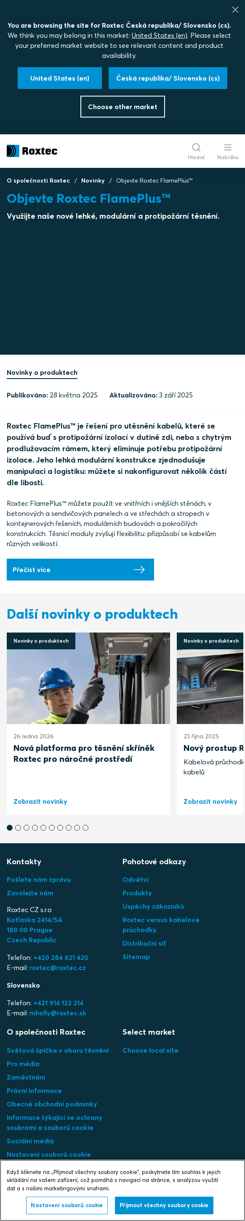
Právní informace (34, 1090)
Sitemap (136, 956)
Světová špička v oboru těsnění (58, 1050)
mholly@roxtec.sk (57, 1013)
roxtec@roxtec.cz (57, 967)
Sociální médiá (30, 1141)
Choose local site (150, 1050)
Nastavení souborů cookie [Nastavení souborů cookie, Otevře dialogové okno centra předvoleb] (67, 1205)
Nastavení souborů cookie (49, 1154)
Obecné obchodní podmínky (52, 1104)
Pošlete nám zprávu (39, 879)
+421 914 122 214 (58, 1003)
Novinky (93, 180)
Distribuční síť (144, 943)
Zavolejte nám (30, 893)
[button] (10, 828)
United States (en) (159, 35)
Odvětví (135, 879)
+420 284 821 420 (60, 957)
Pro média (23, 1063)
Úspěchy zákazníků (153, 906)
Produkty (137, 893)
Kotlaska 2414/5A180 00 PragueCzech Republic (34, 929)
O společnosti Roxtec (38, 180)
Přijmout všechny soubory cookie (164, 1205)
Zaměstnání (26, 1077)
